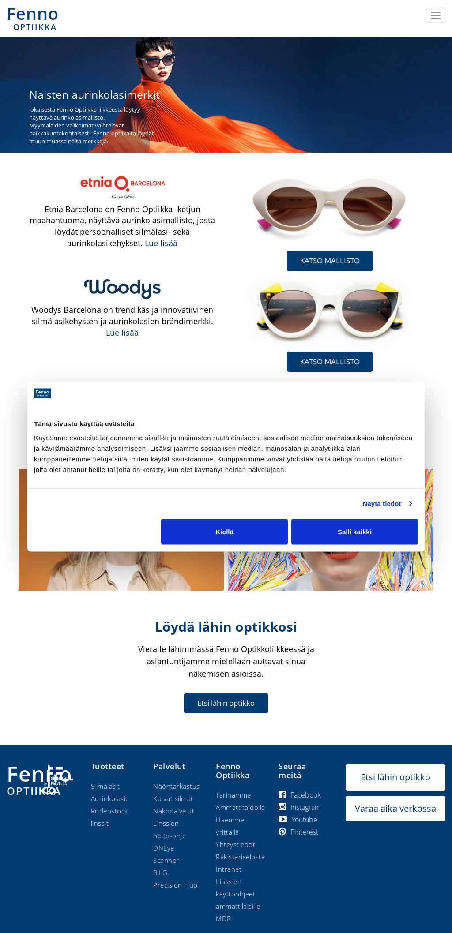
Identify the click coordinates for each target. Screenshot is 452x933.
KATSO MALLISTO (330, 260)
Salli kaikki (355, 531)
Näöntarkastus (176, 785)
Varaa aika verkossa (395, 808)
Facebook (300, 794)
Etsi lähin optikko (226, 702)
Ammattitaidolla (240, 806)
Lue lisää (161, 243)
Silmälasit (105, 785)
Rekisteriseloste (240, 856)
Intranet (228, 868)
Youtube (298, 819)
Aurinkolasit (109, 798)
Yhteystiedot (235, 843)
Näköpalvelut (173, 810)
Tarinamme (233, 794)
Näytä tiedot (382, 503)
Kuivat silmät (173, 798)
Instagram (300, 807)
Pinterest (298, 831)
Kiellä (225, 531)
